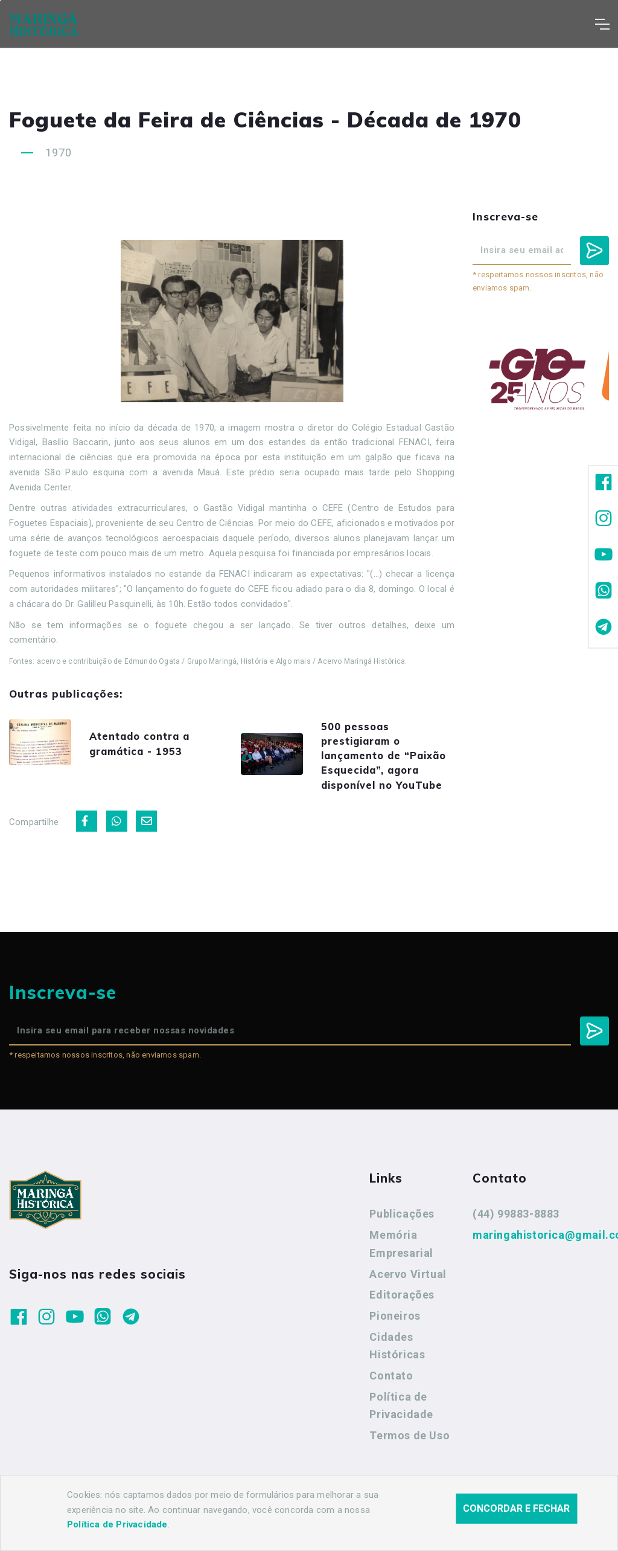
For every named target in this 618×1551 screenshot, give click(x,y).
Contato (391, 1389)
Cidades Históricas (397, 1359)
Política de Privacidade (401, 1419)
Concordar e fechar (516, 1508)
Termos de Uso (409, 1449)
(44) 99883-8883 (516, 1228)
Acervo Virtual (407, 1288)
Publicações (402, 1228)
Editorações (402, 1308)
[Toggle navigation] (602, 24)
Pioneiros (394, 1329)
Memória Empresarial (401, 1257)
